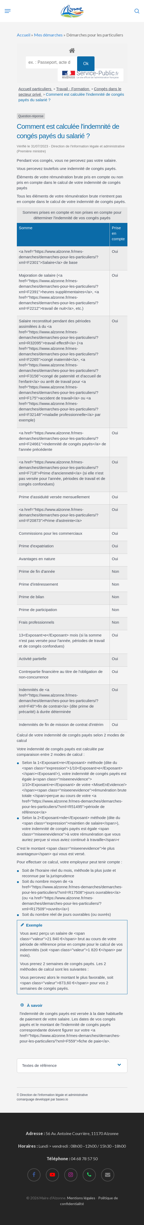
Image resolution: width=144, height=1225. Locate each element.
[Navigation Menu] (8, 11)
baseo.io (62, 1099)
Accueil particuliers (35, 89)
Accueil (23, 34)
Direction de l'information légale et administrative (54, 1095)
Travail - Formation (73, 89)
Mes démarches (48, 34)
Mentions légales (81, 1198)
